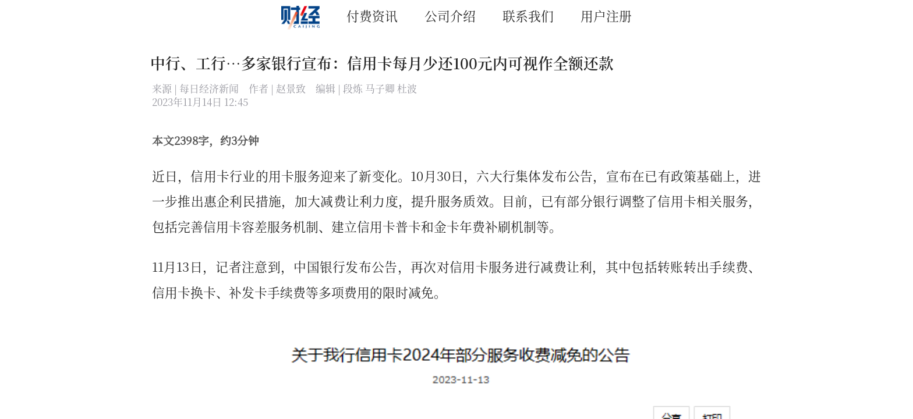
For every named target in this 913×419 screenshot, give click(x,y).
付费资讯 (372, 15)
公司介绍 (450, 15)
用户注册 (606, 15)
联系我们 (528, 15)
